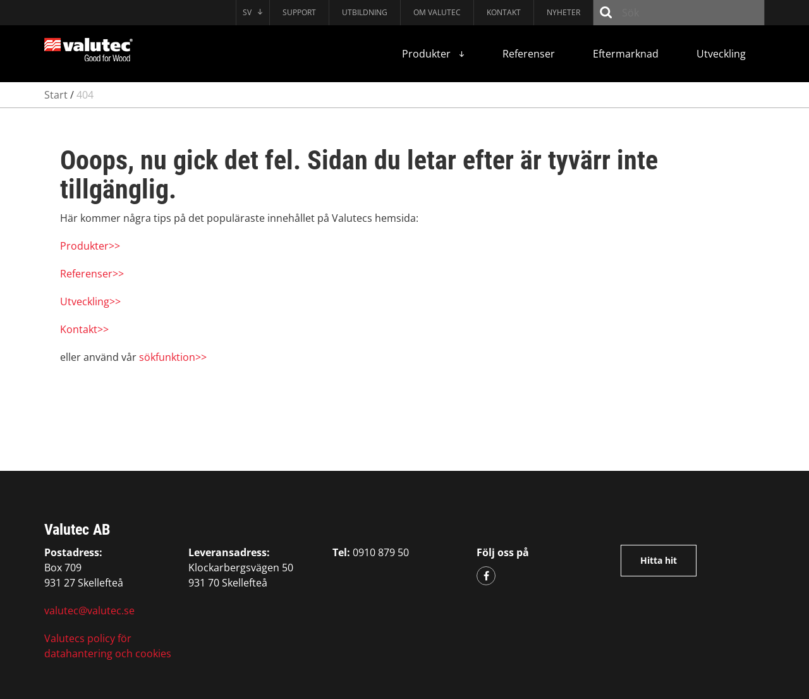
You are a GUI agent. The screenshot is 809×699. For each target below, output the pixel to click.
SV (253, 12)
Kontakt (504, 12)
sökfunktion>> (173, 357)
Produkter (433, 54)
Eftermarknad (626, 54)
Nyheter (563, 12)
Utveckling (721, 54)
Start (56, 95)
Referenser (528, 54)
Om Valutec (437, 12)
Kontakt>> (84, 329)
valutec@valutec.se (89, 610)
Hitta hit (658, 560)
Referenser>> (92, 274)
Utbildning (364, 12)
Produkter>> (90, 246)
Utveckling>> (90, 301)
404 (85, 95)
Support (299, 12)
